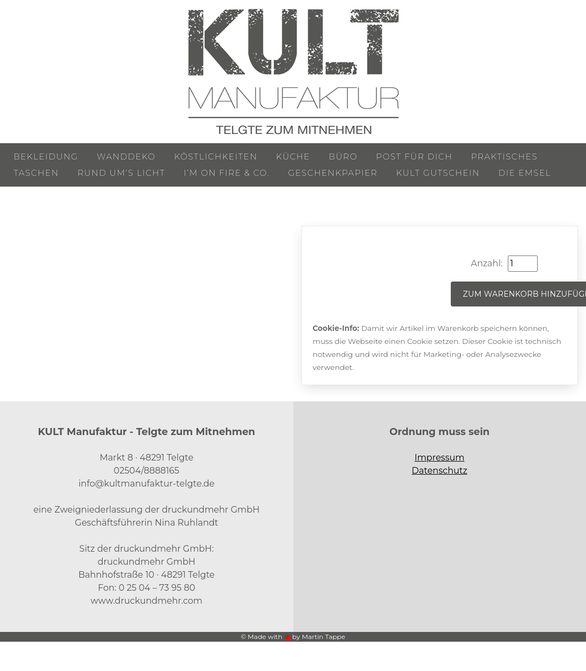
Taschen (36, 173)
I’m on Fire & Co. (226, 173)
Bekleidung (46, 156)
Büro (343, 156)
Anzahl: (486, 263)
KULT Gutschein (438, 173)
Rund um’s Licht (121, 173)
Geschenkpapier (333, 173)
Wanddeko (126, 156)
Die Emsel (525, 173)
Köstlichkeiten (215, 156)
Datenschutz (439, 470)
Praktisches (504, 156)
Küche (293, 156)
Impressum (439, 457)
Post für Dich (414, 156)
